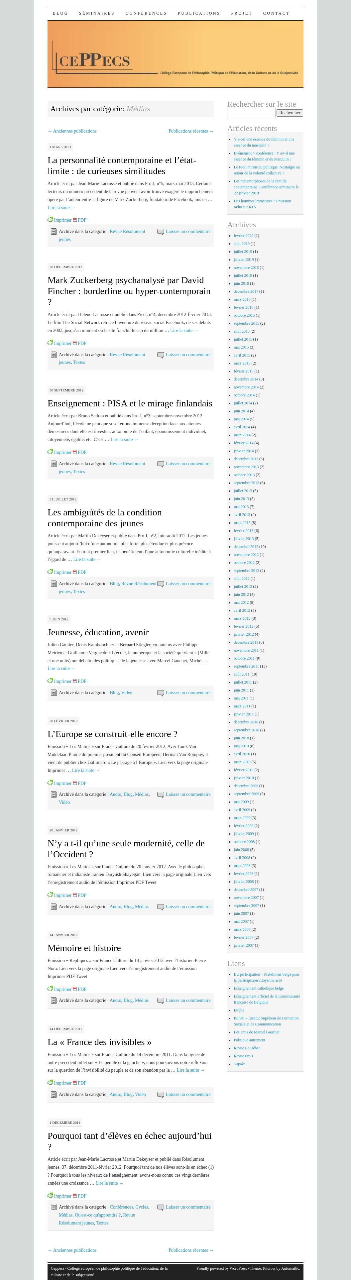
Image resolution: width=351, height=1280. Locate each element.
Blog (60, 13)
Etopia (239, 1010)
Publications (199, 13)
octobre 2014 (244, 395)
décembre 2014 (246, 379)
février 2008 (243, 873)
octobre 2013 (244, 475)
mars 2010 (242, 762)
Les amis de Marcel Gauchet (256, 1032)
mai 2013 (241, 506)
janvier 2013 (244, 538)
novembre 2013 (246, 467)
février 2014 (243, 443)
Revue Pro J (243, 1056)
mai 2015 (241, 347)
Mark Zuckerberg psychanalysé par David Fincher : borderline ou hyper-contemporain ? (129, 291)
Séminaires (97, 13)
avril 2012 (242, 610)
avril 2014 (242, 427)
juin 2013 (241, 498)
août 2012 (242, 578)
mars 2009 (242, 817)
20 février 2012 (63, 721)
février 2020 (243, 235)
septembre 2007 (246, 905)
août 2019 (242, 243)
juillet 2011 (243, 682)
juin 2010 (241, 738)
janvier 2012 (244, 634)
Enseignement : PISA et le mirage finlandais (130, 403)
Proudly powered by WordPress (221, 1268)
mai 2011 (241, 698)
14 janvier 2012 (63, 935)
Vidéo (126, 692)
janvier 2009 (244, 833)
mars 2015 (242, 363)
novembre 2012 (246, 554)
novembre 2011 (246, 650)
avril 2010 (242, 754)
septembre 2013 (246, 482)
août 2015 (242, 331)
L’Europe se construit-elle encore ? (112, 734)
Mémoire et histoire (84, 948)
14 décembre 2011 (66, 1029)
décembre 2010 (246, 722)
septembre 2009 (246, 794)
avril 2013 (242, 514)
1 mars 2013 (60, 147)
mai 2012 (241, 602)
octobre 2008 (244, 841)
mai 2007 (241, 921)
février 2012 (243, 626)
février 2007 (243, 937)
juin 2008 (241, 849)
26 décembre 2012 (66, 267)
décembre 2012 (246, 546)
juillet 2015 (243, 339)
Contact (276, 13)
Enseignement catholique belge (259, 988)
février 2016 (243, 307)
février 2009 (243, 825)
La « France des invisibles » (100, 1042)
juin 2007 (241, 913)
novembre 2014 (246, 387)
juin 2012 (241, 594)
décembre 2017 (246, 291)
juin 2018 (241, 283)
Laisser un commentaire (188, 231)
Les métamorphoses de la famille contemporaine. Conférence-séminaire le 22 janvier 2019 (266, 187)
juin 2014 (241, 411)
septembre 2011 (246, 666)
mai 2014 (241, 419)
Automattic (290, 1268)
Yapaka (239, 1064)
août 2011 (241, 674)
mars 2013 (242, 522)
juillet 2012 (243, 586)
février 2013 (243, 530)
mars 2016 (242, 299)
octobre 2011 (244, 658)
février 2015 (243, 371)
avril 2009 (242, 809)
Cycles (141, 1207)
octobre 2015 (244, 315)
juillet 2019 (243, 251)
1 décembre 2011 (65, 1122)
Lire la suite (61, 207)
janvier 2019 (244, 259)
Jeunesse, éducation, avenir (98, 632)
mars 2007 (242, 929)
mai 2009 (241, 802)
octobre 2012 (244, 562)
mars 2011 (242, 706)
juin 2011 (241, 690)
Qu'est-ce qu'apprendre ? (98, 1215)
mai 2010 (241, 746)
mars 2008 (242, 865)
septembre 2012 (246, 570)
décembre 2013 (246, 459)
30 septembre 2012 (66, 390)
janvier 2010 (244, 778)
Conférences (146, 13)
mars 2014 (242, 435)
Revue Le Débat (247, 1048)
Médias (142, 794)
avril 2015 (242, 355)
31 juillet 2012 (63, 499)
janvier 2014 (244, 451)
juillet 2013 (243, 490)
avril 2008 (242, 857)
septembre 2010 (246, 730)
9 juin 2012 (59, 619)
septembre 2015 (246, 323)
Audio (115, 794)
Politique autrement (249, 1040)
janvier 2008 (244, 881)
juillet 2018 (243, 275)
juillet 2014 (243, 403)
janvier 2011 (244, 714)
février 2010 (243, 770)
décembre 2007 (246, 889)
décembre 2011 (246, 642)
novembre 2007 (246, 897)
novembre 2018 (246, 267)
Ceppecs (57, 1268)
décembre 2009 (246, 786)
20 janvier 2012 (63, 830)
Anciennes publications (72, 131)
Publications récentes (191, 131)
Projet (242, 13)
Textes (79, 362)
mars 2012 (242, 618)
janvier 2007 (244, 945)
